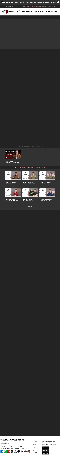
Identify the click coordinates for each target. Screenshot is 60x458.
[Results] (31, 2)
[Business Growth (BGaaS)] (47, 443)
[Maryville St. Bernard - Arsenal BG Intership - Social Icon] (25, 451)
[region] (58, 2)
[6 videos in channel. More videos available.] (30, 186)
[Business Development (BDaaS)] (48, 441)
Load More (30, 206)
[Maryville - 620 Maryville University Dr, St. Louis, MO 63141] (12, 448)
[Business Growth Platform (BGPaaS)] (49, 444)
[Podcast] (54, 2)
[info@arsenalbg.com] (4, 443)
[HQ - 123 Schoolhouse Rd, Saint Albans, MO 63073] (10, 445)
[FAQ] (34, 450)
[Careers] (47, 2)
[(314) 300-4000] (3, 442)
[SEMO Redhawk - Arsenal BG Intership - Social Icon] (22, 451)
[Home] (34, 440)
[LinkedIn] (1, 451)
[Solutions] (22, 2)
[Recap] (35, 2)
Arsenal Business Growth (8, 454)
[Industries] (39, 2)
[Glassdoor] (5, 451)
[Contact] (35, 452)
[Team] (50, 2)
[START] (16, 2)
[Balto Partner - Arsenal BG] (15, 451)
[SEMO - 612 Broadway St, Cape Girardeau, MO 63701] (11, 447)
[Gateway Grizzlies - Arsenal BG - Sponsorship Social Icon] (28, 451)
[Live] (43, 2)
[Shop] (34, 454)
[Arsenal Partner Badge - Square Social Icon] (12, 451)
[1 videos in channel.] (30, 157)
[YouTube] (8, 451)
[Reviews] (27, 2)
